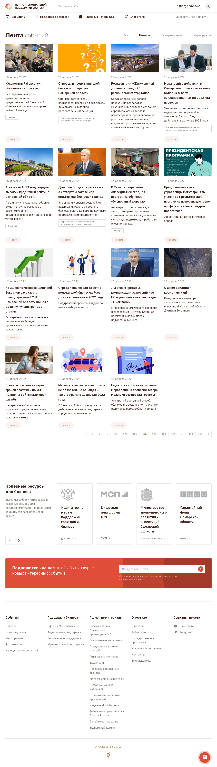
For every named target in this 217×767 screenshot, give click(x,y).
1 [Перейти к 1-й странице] (92, 434)
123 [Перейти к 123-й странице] (115, 434)
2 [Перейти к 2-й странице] (99, 434)
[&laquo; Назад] (86, 434)
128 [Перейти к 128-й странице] (164, 434)
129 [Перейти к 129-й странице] (173, 434)
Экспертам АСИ (68, 6)
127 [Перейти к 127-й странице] (154, 434)
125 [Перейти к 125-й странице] (135, 434)
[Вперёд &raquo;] (208, 434)
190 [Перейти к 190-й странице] (191, 434)
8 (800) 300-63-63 (189, 6)
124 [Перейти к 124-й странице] (125, 434)
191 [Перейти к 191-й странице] (200, 434)
